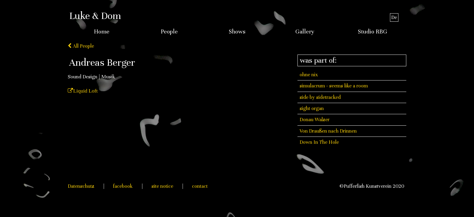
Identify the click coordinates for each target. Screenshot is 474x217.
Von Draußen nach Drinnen (328, 131)
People (169, 31)
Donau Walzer (315, 119)
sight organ (312, 108)
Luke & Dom (95, 16)
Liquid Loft (85, 90)
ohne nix (309, 74)
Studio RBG (372, 31)
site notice (162, 186)
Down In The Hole (319, 142)
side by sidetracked (320, 97)
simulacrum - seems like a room (334, 86)
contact (200, 186)
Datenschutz (81, 186)
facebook (123, 186)
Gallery (304, 31)
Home (101, 31)
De (394, 17)
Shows (237, 31)
